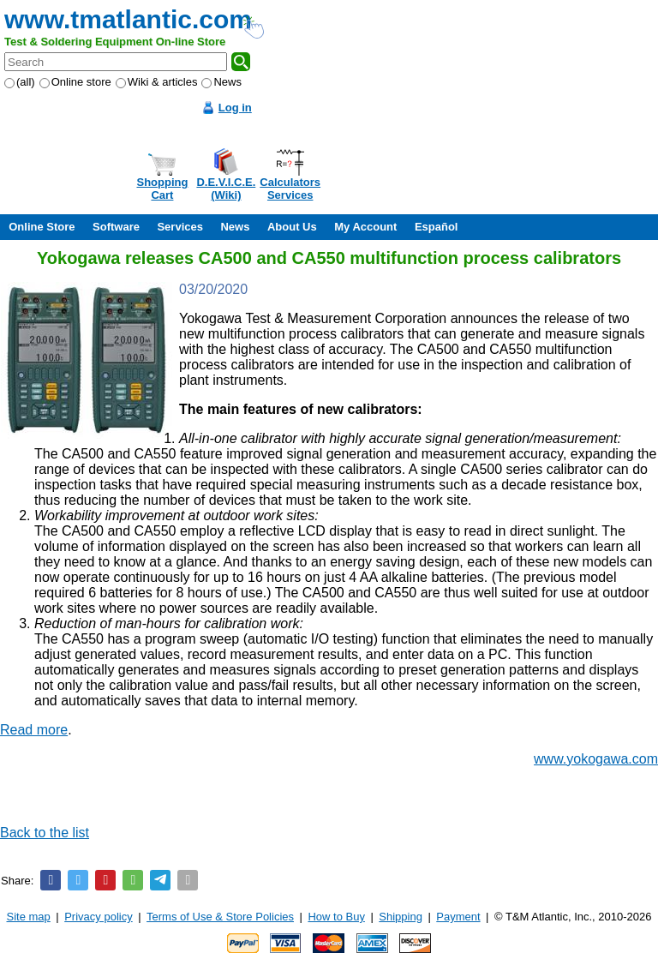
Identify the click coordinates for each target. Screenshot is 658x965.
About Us (292, 226)
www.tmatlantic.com (128, 19)
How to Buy (336, 916)
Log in (235, 107)
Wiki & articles (157, 81)
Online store (75, 81)
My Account (365, 226)
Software (116, 226)
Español (436, 226)
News (221, 81)
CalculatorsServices (290, 188)
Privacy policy (98, 916)
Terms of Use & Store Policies (220, 916)
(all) (19, 81)
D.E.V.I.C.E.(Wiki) (225, 188)
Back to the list (44, 832)
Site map (29, 916)
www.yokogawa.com (596, 759)
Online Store (42, 226)
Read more (34, 729)
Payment (458, 916)
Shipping (400, 916)
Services (180, 226)
